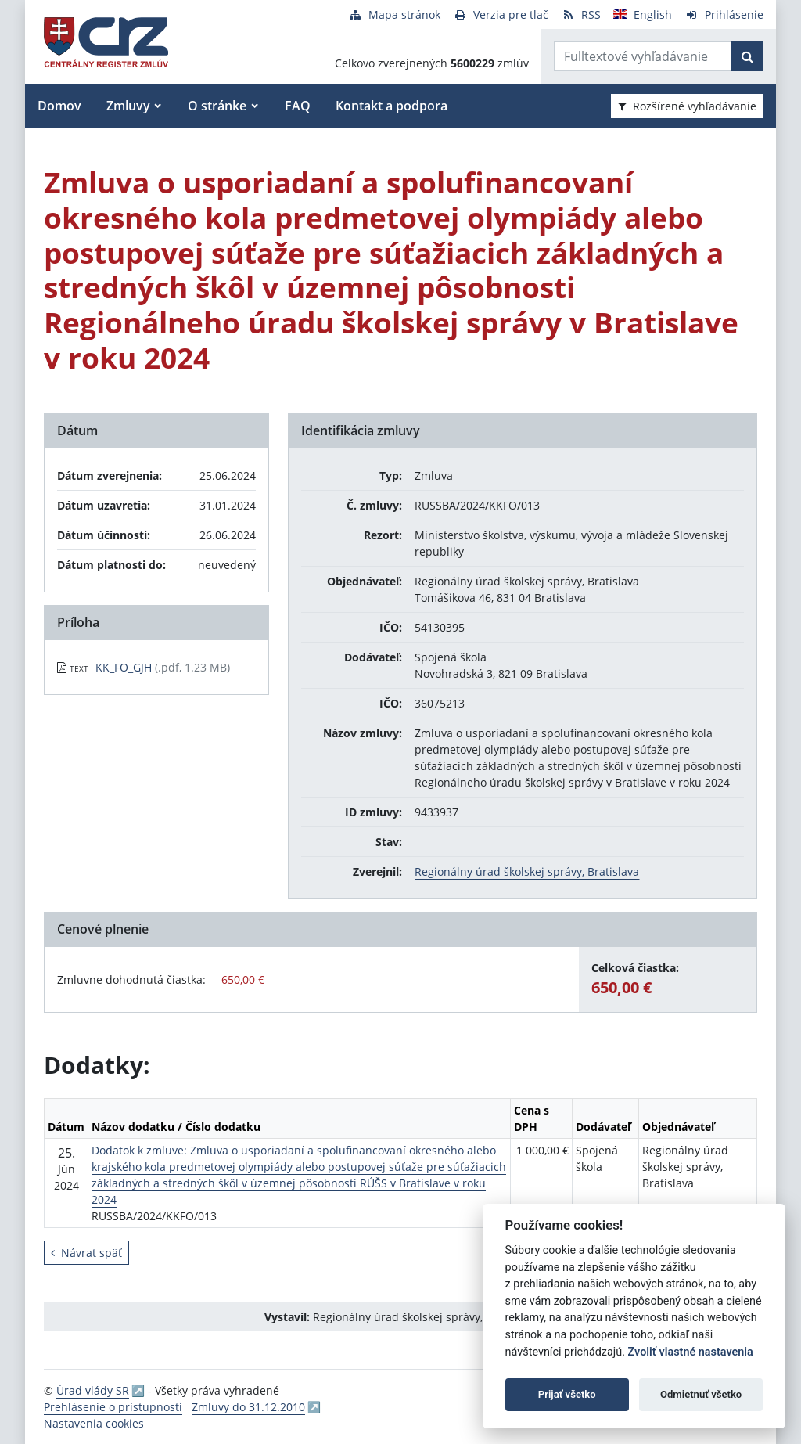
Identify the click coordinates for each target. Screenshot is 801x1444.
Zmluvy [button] (128, 105)
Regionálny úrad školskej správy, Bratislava (527, 871)
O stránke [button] (217, 105)
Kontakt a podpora (391, 105)
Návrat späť (86, 1252)
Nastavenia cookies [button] (94, 1423)
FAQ (298, 105)
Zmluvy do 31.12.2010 (248, 1406)
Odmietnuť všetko (701, 1394)
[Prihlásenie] (723, 14)
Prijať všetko (567, 1394)
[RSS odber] (581, 14)
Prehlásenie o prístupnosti (113, 1406)
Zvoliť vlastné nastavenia (690, 1352)
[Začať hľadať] (747, 56)
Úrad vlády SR (92, 1390)
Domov (59, 105)
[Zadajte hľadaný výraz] (643, 56)
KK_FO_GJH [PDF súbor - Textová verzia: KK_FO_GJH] (123, 667)
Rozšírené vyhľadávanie (687, 106)
